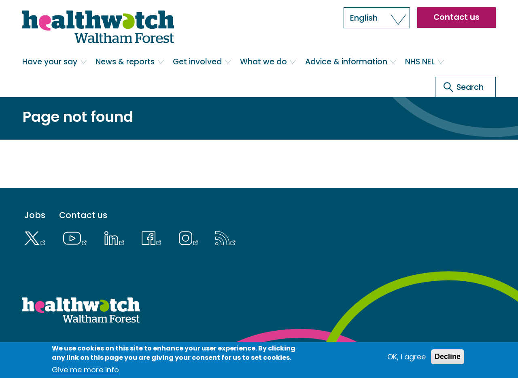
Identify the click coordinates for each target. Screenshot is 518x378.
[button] (377, 17)
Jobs (34, 215)
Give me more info (85, 370)
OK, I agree (406, 357)
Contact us (456, 17)
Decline (448, 357)
